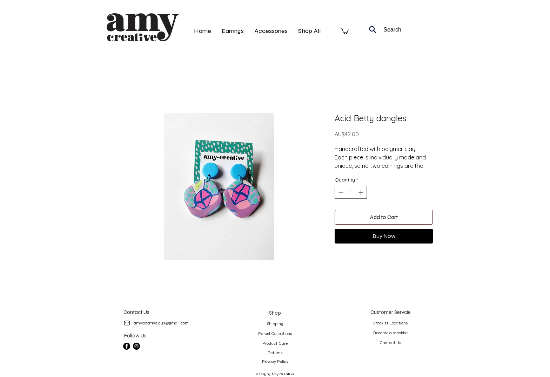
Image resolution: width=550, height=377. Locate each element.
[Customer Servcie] (390, 312)
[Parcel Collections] (275, 334)
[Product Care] (275, 343)
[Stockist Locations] (390, 323)
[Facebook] (126, 346)
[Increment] (361, 192)
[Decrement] (340, 192)
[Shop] (275, 313)
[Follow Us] (135, 336)
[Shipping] (275, 324)
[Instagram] (136, 346)
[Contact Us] (136, 312)
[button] (345, 30)
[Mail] (127, 323)
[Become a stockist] (390, 333)
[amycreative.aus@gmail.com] (161, 323)
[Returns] (275, 353)
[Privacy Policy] (275, 362)
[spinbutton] (350, 192)
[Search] (381, 29)
